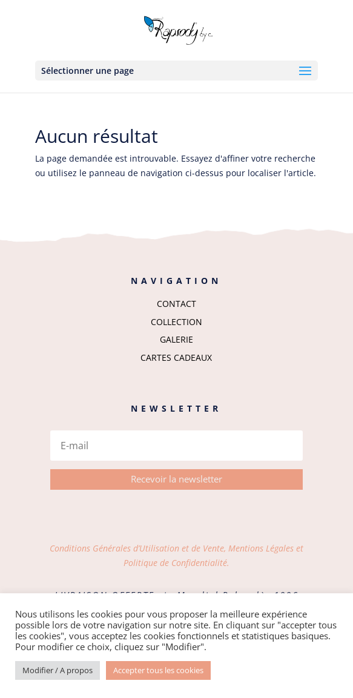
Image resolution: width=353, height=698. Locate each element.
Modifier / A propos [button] (57, 670)
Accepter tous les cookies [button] (158, 670)
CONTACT (176, 303)
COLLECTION (176, 322)
